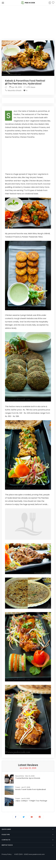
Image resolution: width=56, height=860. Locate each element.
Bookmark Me (53, 3)
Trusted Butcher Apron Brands (27, 778)
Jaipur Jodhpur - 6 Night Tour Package (31, 801)
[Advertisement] (28, 21)
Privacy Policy (6, 854)
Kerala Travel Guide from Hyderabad (30, 789)
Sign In (49, 3)
